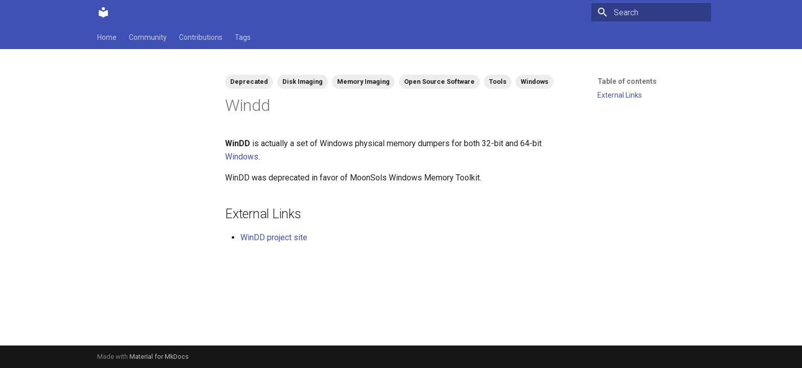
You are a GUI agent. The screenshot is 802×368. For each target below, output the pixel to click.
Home (107, 37)
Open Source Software (439, 81)
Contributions (200, 37)
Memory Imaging (363, 81)
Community (148, 37)
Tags (243, 37)
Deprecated (249, 81)
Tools (497, 81)
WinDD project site (273, 237)
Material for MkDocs (159, 356)
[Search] (651, 12)
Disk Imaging (302, 81)
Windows (534, 81)
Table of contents (627, 81)
